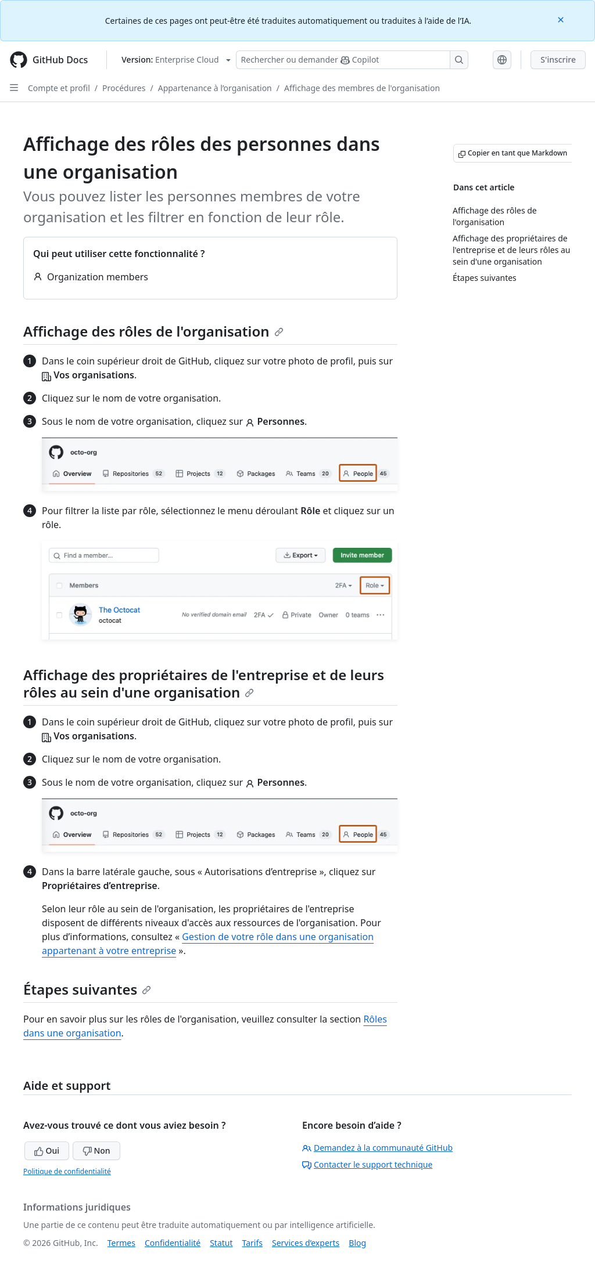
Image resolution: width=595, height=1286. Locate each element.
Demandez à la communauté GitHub (377, 1147)
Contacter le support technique (367, 1164)
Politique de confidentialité (67, 1171)
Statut (221, 1242)
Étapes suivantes (87, 989)
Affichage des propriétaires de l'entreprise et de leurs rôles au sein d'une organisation (203, 683)
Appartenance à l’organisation (215, 87)
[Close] (562, 19)
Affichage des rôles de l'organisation (153, 331)
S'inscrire (558, 59)
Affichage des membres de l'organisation (362, 87)
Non (96, 1150)
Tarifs (252, 1242)
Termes (121, 1242)
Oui (46, 1150)
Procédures (123, 87)
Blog (357, 1242)
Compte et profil (59, 87)
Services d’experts (305, 1242)
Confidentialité (172, 1242)
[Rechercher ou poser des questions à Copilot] (352, 59)
